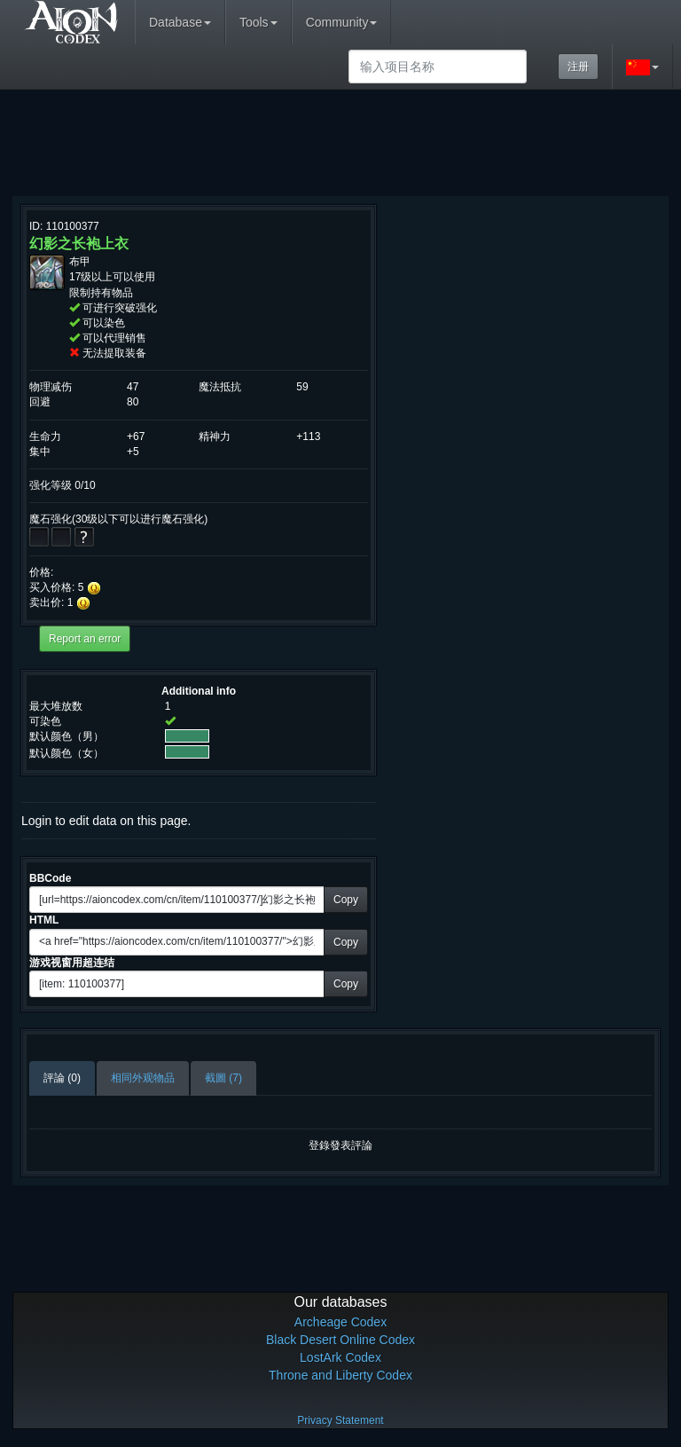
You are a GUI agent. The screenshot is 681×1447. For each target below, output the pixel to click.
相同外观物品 (143, 1078)
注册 (578, 66)
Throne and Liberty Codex (340, 1375)
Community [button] (342, 22)
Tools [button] (258, 22)
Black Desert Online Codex (340, 1340)
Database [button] (180, 22)
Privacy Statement (340, 1420)
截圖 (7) (223, 1078)
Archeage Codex (340, 1322)
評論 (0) (62, 1078)
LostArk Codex (340, 1357)
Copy (345, 899)
